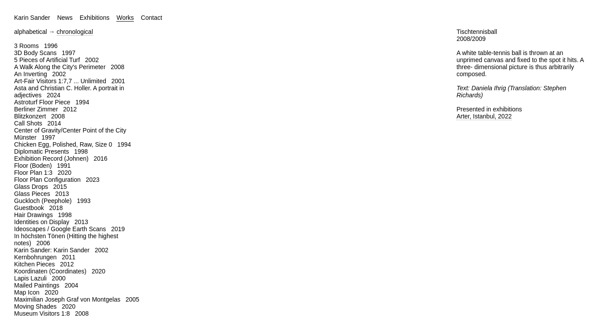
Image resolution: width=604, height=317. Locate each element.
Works (124, 17)
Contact (151, 17)
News (65, 17)
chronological (75, 31)
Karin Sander (32, 17)
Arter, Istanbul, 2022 (483, 116)
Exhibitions (95, 17)
